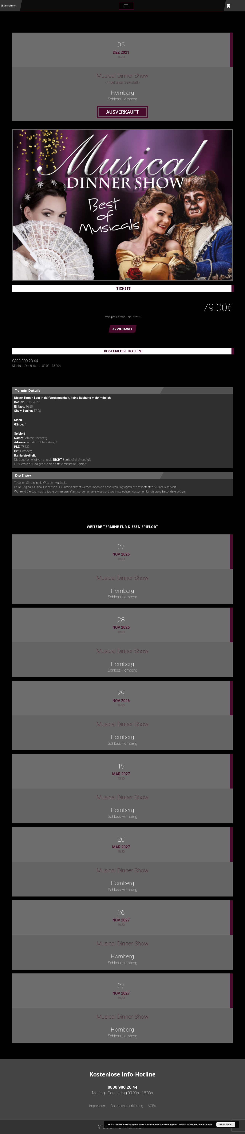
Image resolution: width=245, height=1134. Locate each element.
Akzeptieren (225, 1124)
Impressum (97, 1106)
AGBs (152, 1106)
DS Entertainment (8, 5)
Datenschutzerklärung (127, 1106)
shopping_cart (228, 5)
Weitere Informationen (201, 1124)
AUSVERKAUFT (123, 329)
